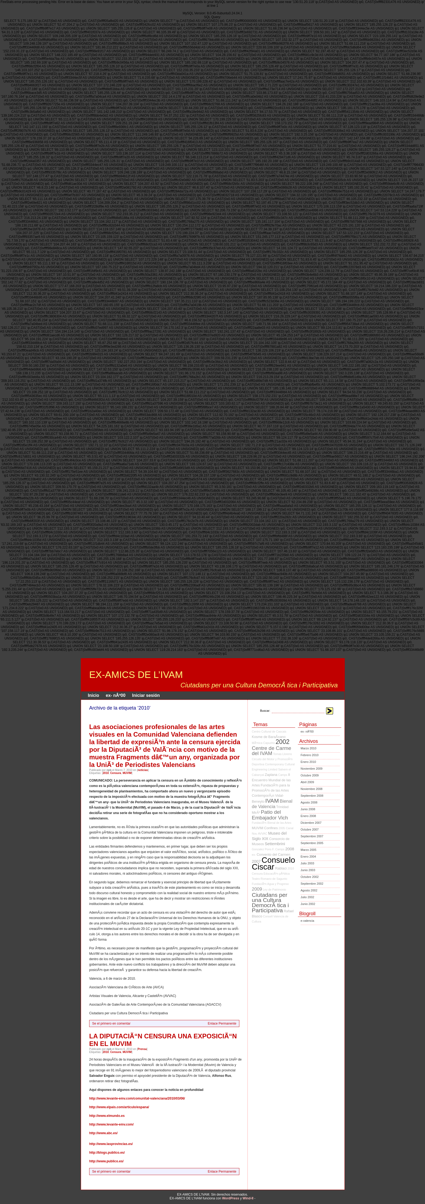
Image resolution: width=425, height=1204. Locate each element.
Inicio (93, 695)
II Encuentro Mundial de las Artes (271, 780)
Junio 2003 (308, 870)
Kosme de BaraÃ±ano (269, 737)
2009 (257, 889)
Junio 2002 (308, 904)
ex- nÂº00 (115, 695)
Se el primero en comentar (111, 1023)
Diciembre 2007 (311, 822)
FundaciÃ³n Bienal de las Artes (271, 822)
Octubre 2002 (310, 876)
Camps (282, 774)
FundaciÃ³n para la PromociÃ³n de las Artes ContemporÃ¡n (271, 790)
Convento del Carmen (273, 854)
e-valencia (307, 920)
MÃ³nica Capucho (263, 742)
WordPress (230, 1198)
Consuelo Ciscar (273, 863)
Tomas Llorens (282, 754)
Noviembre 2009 (312, 768)
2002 (282, 741)
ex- (254, 854)
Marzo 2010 (308, 748)
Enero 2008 (308, 816)
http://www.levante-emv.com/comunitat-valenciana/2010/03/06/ (137, 1098)
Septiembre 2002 (312, 883)
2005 (282, 828)
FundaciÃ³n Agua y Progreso (270, 883)
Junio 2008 (308, 809)
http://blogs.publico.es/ (107, 1152)
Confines (271, 828)
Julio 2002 (307, 897)
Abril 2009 (307, 782)
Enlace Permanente (222, 1023)
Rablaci (280, 868)
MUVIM (127, 773)
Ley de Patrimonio (274, 889)
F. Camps (278, 849)
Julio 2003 (307, 863)
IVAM (272, 801)
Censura (115, 773)
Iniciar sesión (146, 695)
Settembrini (275, 844)
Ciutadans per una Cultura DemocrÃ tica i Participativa (270, 902)
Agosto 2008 (309, 802)
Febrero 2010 (309, 755)
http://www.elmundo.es (107, 1116)
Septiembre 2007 (312, 836)
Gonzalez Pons (261, 849)
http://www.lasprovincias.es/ (111, 1144)
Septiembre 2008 (312, 795)
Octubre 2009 (310, 775)
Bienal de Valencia (272, 804)
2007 (256, 861)
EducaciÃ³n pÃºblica (276, 873)
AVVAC (263, 833)
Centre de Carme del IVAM (271, 750)
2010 (106, 773)
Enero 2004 (308, 856)
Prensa (142, 1049)
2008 (289, 849)
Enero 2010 (308, 761)
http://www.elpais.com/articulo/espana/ (119, 1107)
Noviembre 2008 (312, 788)
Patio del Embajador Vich (270, 815)
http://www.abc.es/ (103, 1133)
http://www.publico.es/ (106, 1161)
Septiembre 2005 (312, 843)
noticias (143, 770)
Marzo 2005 (308, 849)
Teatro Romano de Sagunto (269, 878)
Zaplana (271, 775)
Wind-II (248, 1198)
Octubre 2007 (310, 829)
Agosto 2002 (309, 890)
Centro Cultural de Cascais (269, 731)
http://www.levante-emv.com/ (111, 1124)
